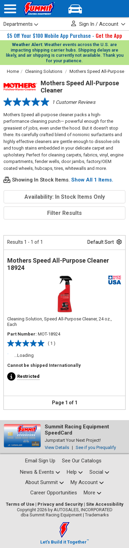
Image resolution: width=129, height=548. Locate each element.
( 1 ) (51, 343)
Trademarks (97, 514)
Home (13, 71)
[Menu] (10, 9)
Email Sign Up (40, 461)
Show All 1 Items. (92, 180)
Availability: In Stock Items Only (64, 197)
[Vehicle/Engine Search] (75, 8)
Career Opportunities (53, 493)
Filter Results (64, 213)
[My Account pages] (87, 482)
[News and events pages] (40, 472)
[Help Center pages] (75, 472)
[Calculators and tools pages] (92, 493)
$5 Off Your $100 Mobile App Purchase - (64, 35)
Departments (21, 24)
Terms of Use (20, 504)
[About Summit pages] (44, 482)
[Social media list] (99, 472)
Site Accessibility (104, 504)
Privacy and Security (60, 504)
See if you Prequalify (96, 447)
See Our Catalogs (81, 461)
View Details (57, 447)
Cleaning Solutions (43, 71)
